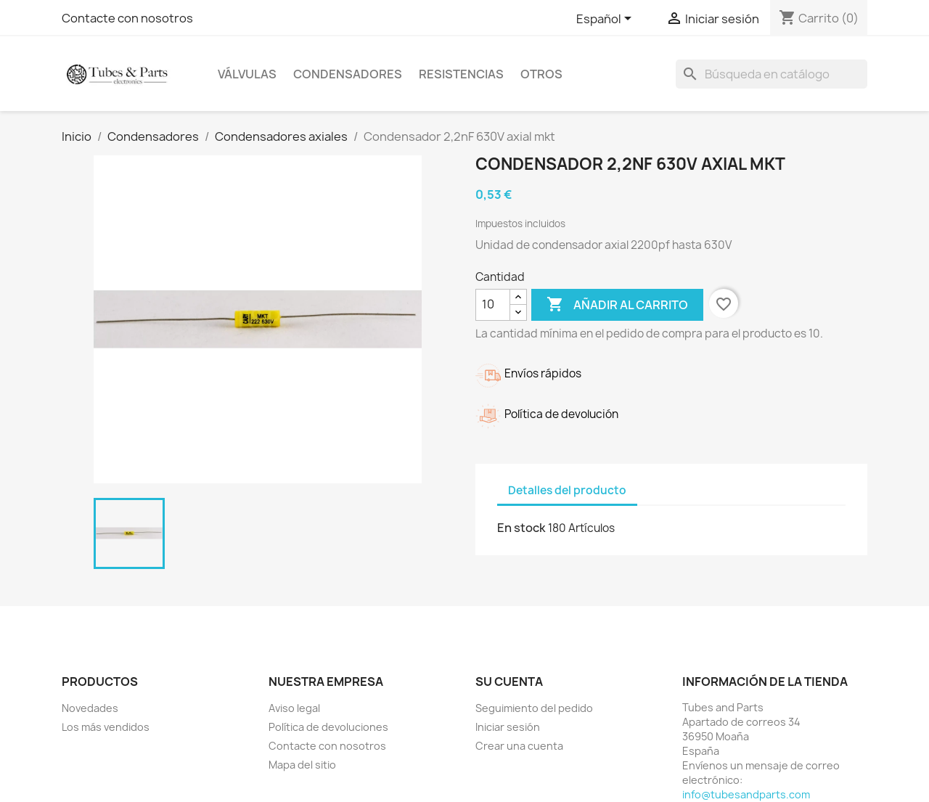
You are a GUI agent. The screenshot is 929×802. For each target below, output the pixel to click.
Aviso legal (294, 708)
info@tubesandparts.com (746, 794)
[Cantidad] (492, 305)
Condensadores (347, 74)
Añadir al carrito (617, 304)
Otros (541, 74)
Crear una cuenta (519, 746)
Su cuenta (509, 682)
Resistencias (461, 74)
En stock (521, 527)
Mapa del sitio (302, 765)
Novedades (90, 708)
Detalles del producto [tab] (567, 490)
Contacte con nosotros (127, 18)
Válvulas (247, 74)
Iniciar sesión (507, 727)
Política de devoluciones (328, 727)
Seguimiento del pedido (534, 708)
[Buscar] (771, 74)
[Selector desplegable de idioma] (606, 19)
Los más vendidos (106, 727)
